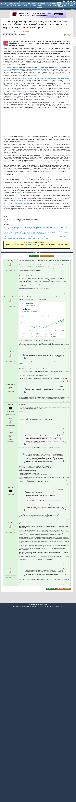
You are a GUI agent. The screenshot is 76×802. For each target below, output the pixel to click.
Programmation (53, 3)
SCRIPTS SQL (51, 9)
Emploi (41, 1)
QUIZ (64, 9)
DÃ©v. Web (42, 3)
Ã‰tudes (47, 1)
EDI (47, 3)
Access (14, 5)
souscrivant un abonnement (32, 269)
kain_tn (10, 480)
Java (38, 3)
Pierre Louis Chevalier (10, 372)
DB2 (31, 5)
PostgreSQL (55, 5)
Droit (52, 1)
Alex (18, 56)
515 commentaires (25, 56)
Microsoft (34, 3)
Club (57, 1)
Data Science (25, 5)
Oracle (60, 5)
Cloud (23, 3)
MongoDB (39, 7)
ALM (29, 3)
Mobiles (67, 3)
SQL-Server (70, 5)
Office (63, 3)
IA (26, 3)
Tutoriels (13, 1)
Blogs (23, 1)
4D (11, 5)
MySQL (45, 5)
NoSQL (49, 5)
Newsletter (34, 1)
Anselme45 (10, 427)
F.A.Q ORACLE (26, 9)
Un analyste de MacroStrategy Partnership (15, 228)
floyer (10, 493)
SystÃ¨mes (73, 3)
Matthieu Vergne (10, 459)
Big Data (19, 5)
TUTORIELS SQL (43, 9)
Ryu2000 (10, 507)
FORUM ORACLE (18, 9)
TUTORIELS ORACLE (34, 9)
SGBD (59, 3)
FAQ (19, 1)
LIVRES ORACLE (58, 9)
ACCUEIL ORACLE (10, 9)
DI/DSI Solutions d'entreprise (14, 3)
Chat (27, 1)
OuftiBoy (10, 336)
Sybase (64, 5)
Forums (7, 1)
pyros (10, 643)
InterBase (40, 5)
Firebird (34, 5)
